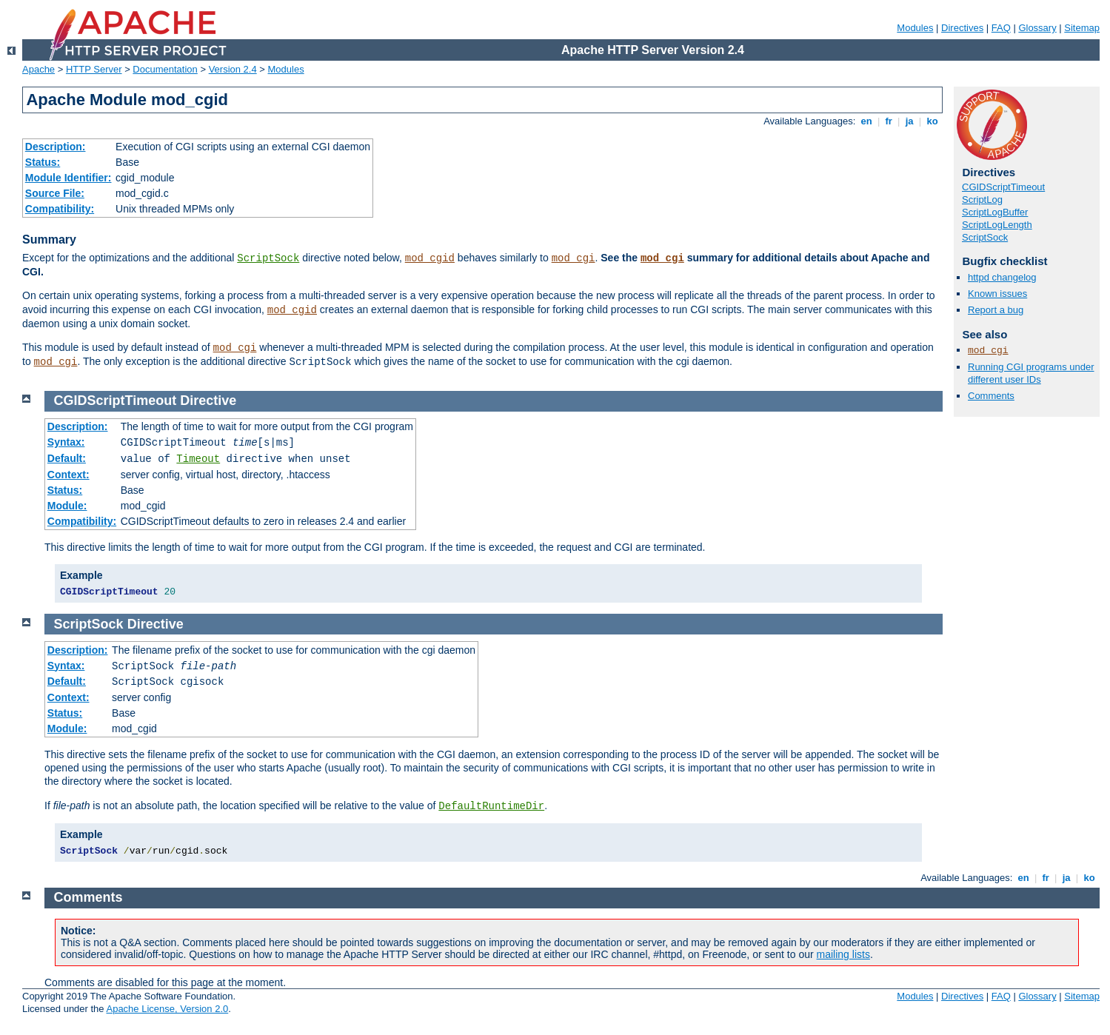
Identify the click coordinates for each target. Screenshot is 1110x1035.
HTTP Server (94, 69)
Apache (38, 69)
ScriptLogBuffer (995, 212)
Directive (208, 400)
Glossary (1037, 27)
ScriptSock (268, 258)
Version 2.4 (233, 69)
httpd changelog (1002, 277)
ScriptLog (982, 199)
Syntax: (66, 442)
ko (932, 121)
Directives (962, 27)
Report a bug (995, 309)
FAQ (1001, 27)
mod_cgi (573, 258)
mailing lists (843, 954)
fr (889, 121)
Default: (66, 458)
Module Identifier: (68, 178)
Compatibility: (59, 209)
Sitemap (1082, 27)
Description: (55, 147)
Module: (67, 506)
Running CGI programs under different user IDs (1031, 373)
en (866, 121)
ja (909, 121)
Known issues (997, 293)
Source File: (54, 193)
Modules (915, 27)
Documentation (165, 69)
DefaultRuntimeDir (491, 806)
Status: (42, 162)
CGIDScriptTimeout (1003, 186)
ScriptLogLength (997, 224)
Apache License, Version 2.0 (167, 1008)
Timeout (198, 459)
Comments (991, 395)
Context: (68, 474)
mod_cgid (430, 258)
